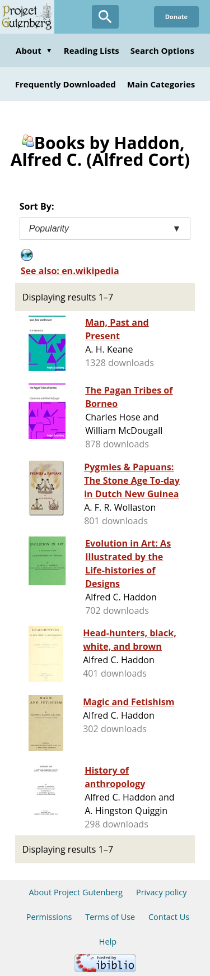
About (34, 50)
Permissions (49, 917)
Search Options (162, 50)
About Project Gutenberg (76, 892)
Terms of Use (110, 917)
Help (107, 941)
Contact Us (168, 917)
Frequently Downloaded (65, 84)
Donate (176, 16)
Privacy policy (161, 892)
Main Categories (161, 84)
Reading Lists (91, 50)
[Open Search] (105, 17)
